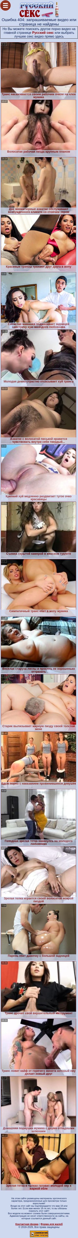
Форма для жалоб (52, 1224)
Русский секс (43, 32)
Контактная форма (26, 1224)
